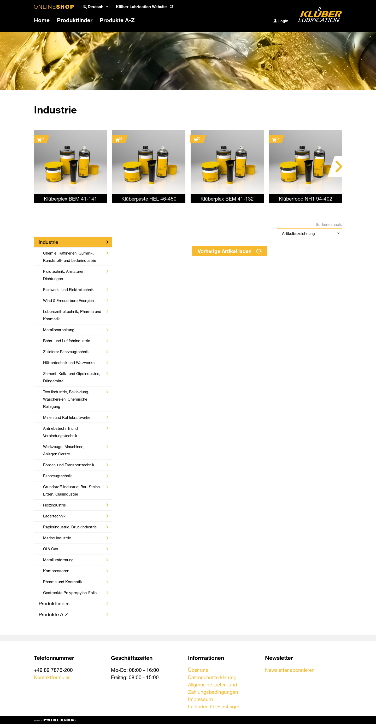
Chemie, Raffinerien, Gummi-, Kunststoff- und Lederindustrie (75, 257)
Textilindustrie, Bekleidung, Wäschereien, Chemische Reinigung (75, 399)
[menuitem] (145, 6)
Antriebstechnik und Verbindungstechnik (75, 432)
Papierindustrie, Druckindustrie (75, 526)
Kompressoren (75, 570)
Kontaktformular (52, 677)
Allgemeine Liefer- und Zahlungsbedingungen (213, 688)
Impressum (200, 699)
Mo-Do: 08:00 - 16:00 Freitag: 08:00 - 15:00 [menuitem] (135, 673)
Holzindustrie (75, 505)
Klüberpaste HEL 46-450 (149, 199)
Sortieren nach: (329, 224)
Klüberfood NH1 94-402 (305, 199)
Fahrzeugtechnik (75, 475)
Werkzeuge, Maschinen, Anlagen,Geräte (75, 450)
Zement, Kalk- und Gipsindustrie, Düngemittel (75, 377)
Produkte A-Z (73, 614)
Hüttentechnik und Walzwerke (75, 362)
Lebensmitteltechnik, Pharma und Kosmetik (75, 315)
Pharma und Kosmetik (75, 581)
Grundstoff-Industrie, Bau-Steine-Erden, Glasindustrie (75, 490)
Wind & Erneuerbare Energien (75, 300)
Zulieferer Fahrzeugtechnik (75, 351)
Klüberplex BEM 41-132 (227, 199)
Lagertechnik (75, 516)
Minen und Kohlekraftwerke (75, 417)
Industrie (73, 242)
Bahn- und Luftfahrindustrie (75, 340)
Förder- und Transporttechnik (75, 464)
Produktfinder (73, 603)
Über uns (198, 670)
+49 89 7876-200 (53, 670)
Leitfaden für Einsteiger (213, 706)
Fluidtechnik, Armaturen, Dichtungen (75, 275)
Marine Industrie (75, 537)
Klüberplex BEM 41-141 (70, 199)
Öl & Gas (75, 548)
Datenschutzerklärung (212, 677)
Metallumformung (75, 559)
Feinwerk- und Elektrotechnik (75, 289)
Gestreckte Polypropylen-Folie (75, 592)
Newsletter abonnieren (290, 670)
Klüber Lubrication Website (145, 6)
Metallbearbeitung (75, 329)
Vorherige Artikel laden (230, 251)
